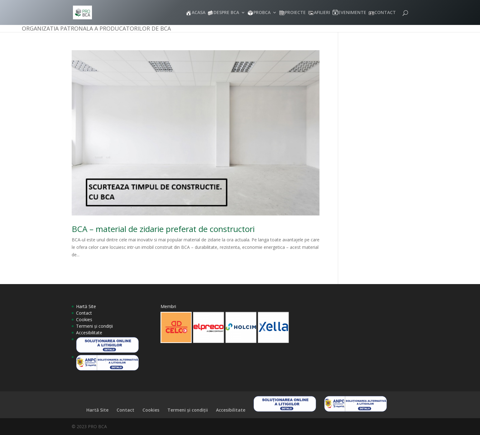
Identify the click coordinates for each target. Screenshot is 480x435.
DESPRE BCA (226, 12)
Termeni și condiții (94, 326)
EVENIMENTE (352, 12)
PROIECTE (295, 12)
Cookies (84, 319)
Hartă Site (86, 306)
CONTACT (385, 12)
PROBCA (262, 12)
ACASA (198, 12)
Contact (84, 313)
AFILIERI (322, 12)
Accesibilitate (89, 333)
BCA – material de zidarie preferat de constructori (163, 228)
